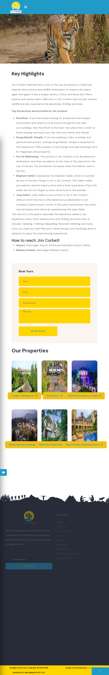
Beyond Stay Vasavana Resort (84, 444)
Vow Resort (54, 395)
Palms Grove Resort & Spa (84, 395)
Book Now (38, 331)
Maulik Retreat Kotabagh (24, 444)
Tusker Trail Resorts (24, 395)
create (90, 668)
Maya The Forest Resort (54, 444)
